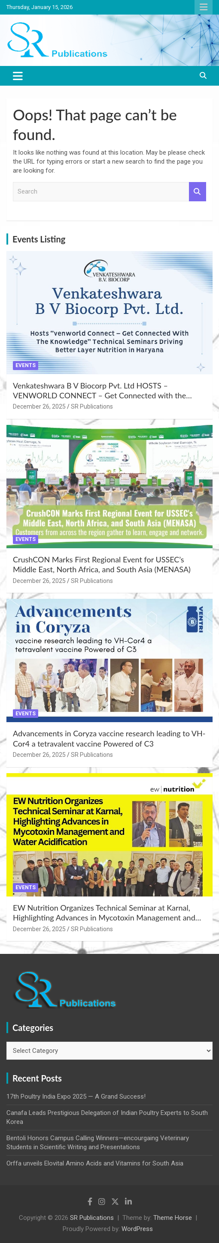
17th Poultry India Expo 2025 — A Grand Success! (76, 1096)
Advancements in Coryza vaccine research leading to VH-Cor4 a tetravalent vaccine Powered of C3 (109, 738)
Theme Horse (172, 1218)
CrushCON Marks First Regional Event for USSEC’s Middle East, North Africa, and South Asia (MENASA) (102, 564)
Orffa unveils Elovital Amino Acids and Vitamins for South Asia (94, 1163)
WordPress (137, 1229)
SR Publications (92, 406)
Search (197, 191)
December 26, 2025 (39, 406)
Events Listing (38, 239)
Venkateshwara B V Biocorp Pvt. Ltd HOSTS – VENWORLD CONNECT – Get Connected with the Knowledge (99, 395)
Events (25, 365)
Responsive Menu (204, 7)
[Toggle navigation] (17, 76)
